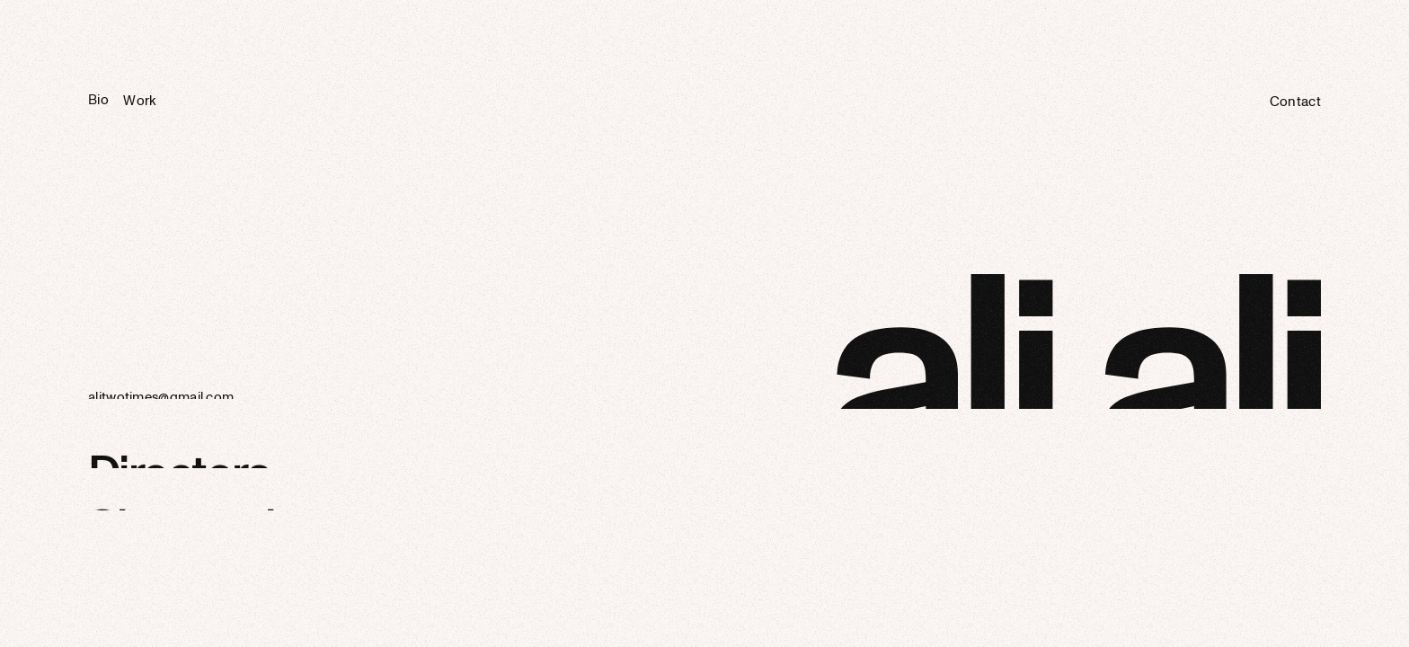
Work (139, 102)
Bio (98, 101)
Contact (1295, 104)
